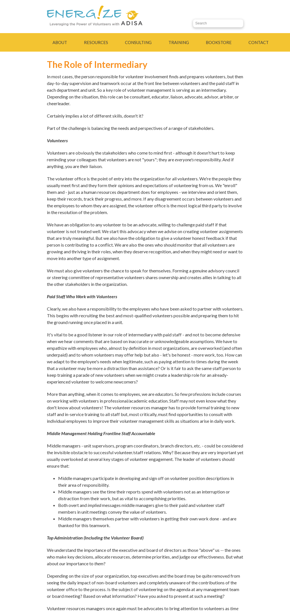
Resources (96, 42)
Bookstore (219, 42)
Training (178, 42)
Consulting (138, 42)
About (59, 42)
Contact (258, 42)
